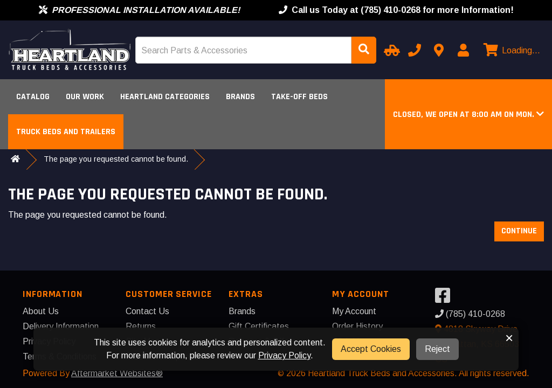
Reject (437, 349)
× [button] (509, 338)
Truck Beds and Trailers (65, 131)
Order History (357, 326)
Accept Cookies (371, 349)
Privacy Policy (284, 355)
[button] (468, 114)
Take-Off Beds (299, 96)
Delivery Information (61, 326)
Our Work (85, 96)
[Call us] (414, 50)
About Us (41, 311)
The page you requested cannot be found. (116, 159)
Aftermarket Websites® (117, 373)
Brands (240, 96)
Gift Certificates (259, 326)
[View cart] (510, 50)
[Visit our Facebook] (445, 298)
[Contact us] (438, 50)
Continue (519, 231)
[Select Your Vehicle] (390, 50)
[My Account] (463, 50)
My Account (354, 311)
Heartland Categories (165, 96)
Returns (141, 326)
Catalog (33, 96)
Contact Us (147, 311)
